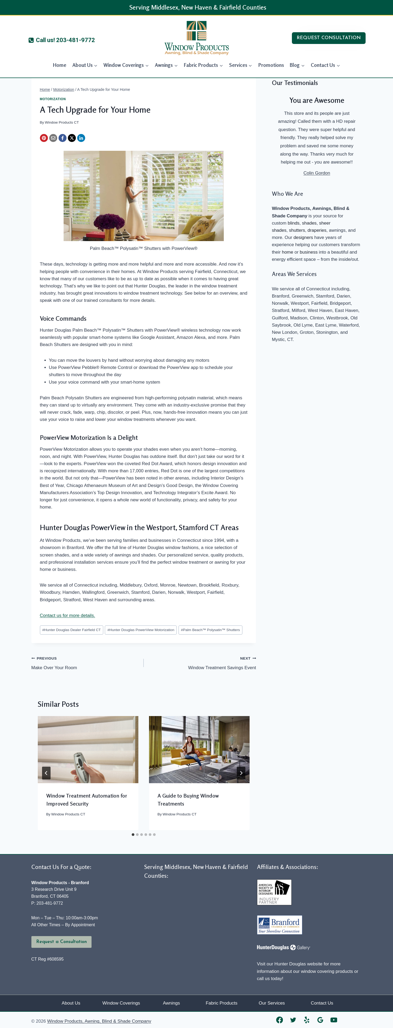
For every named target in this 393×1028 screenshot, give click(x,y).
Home (59, 65)
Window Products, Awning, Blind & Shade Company (99, 1021)
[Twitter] (293, 1020)
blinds (293, 223)
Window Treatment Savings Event (202, 662)
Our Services (272, 1003)
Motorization (53, 99)
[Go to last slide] (46, 773)
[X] (72, 138)
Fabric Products (221, 1003)
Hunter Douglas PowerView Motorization (140, 630)
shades (309, 223)
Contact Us (322, 1003)
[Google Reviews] (320, 1020)
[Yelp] (306, 1020)
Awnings (171, 1003)
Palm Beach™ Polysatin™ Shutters (210, 630)
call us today (269, 978)
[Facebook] (63, 138)
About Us (71, 1003)
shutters (297, 230)
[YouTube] (334, 1020)
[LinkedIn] (81, 138)
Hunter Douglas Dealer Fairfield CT (71, 630)
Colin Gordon (316, 173)
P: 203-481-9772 (47, 903)
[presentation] (88, 749)
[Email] (53, 138)
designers (303, 237)
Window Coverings (121, 1003)
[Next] (241, 773)
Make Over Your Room (85, 662)
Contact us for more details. (67, 615)
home (287, 252)
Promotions (271, 65)
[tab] (133, 834)
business (309, 252)
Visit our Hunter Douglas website (289, 963)
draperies (317, 230)
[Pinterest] (44, 138)
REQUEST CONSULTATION (329, 37)
